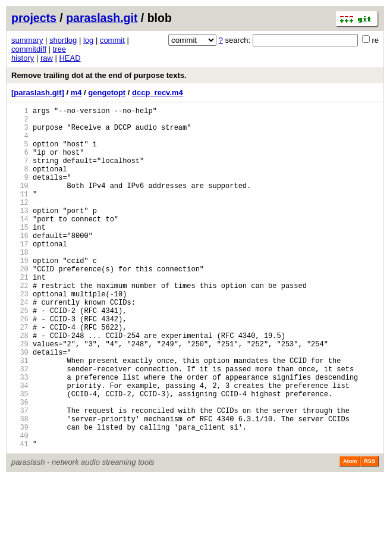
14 (20, 244)
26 (20, 365)
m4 (76, 92)
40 (20, 507)
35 (20, 456)
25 (20, 355)
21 (20, 314)
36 (20, 466)
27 (20, 375)
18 (20, 284)
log (88, 40)
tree (59, 49)
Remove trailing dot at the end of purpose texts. (99, 75)
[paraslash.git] (37, 92)
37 (20, 476)
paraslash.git (101, 17)
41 (20, 517)
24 (20, 345)
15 (20, 254)
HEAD (69, 58)
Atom (350, 534)
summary (27, 40)
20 (20, 304)
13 (20, 233)
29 (20, 395)
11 (20, 213)
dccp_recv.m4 (157, 92)
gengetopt (106, 92)
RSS (369, 534)
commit (112, 40)
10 (20, 203)
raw (46, 58)
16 (20, 264)
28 (20, 385)
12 (20, 223)
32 (20, 426)
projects (33, 17)
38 (20, 486)
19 (20, 294)
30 (20, 405)
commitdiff (28, 49)
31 (20, 416)
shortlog (63, 40)
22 (20, 325)
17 (20, 274)
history (22, 58)
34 (20, 446)
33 (20, 436)
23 (20, 335)
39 (20, 496)
